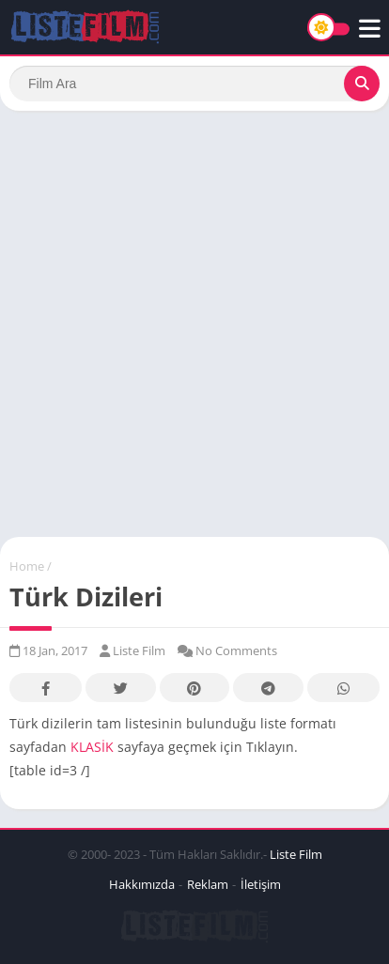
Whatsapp (344, 688)
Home (26, 566)
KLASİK (92, 747)
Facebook (45, 688)
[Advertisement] (194, 324)
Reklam (207, 884)
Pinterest (194, 688)
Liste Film (296, 854)
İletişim (261, 884)
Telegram (268, 688)
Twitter (120, 688)
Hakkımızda (142, 884)
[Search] (194, 83)
